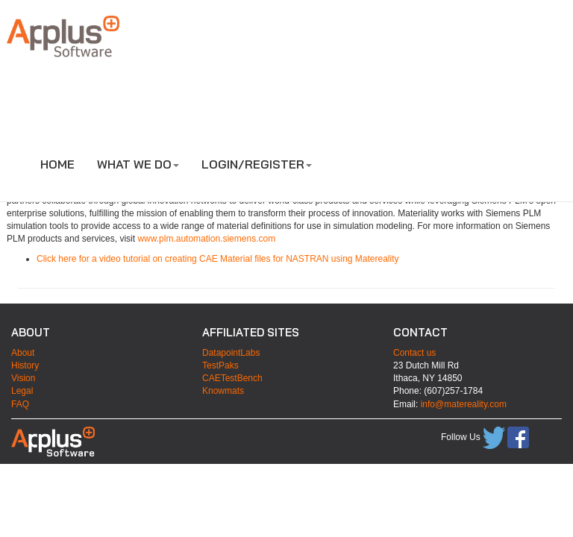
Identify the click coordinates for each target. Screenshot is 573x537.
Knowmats (223, 391)
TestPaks (220, 365)
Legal (22, 391)
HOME (57, 164)
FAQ (20, 404)
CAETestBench (232, 378)
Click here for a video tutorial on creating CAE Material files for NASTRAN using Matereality (218, 259)
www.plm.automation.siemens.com (206, 238)
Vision (23, 378)
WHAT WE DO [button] (138, 164)
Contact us (414, 353)
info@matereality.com (464, 404)
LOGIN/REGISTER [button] (256, 164)
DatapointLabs (231, 353)
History (25, 365)
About (22, 353)
